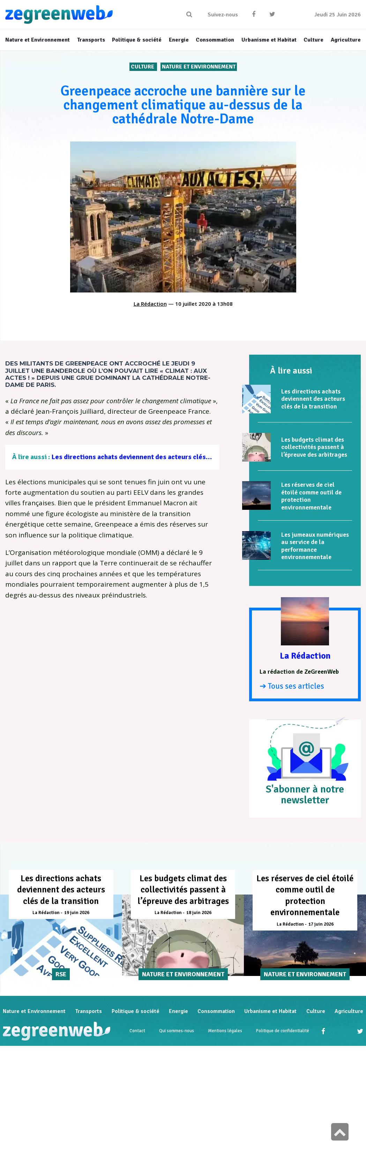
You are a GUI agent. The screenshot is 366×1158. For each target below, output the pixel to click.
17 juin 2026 (321, 924)
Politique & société (135, 1011)
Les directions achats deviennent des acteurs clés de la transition (153, 457)
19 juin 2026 (76, 912)
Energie (178, 1011)
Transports (88, 1011)
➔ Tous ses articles (292, 686)
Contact (137, 1031)
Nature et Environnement (199, 66)
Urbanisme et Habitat (270, 1011)
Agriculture (349, 1011)
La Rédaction (150, 303)
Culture (143, 66)
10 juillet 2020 (193, 303)
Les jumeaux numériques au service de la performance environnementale (315, 546)
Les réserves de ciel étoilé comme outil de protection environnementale (311, 496)
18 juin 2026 (198, 912)
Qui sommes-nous (176, 1031)
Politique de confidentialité (282, 1031)
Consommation (216, 1011)
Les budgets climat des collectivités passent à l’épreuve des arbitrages (314, 447)
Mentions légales (225, 1031)
